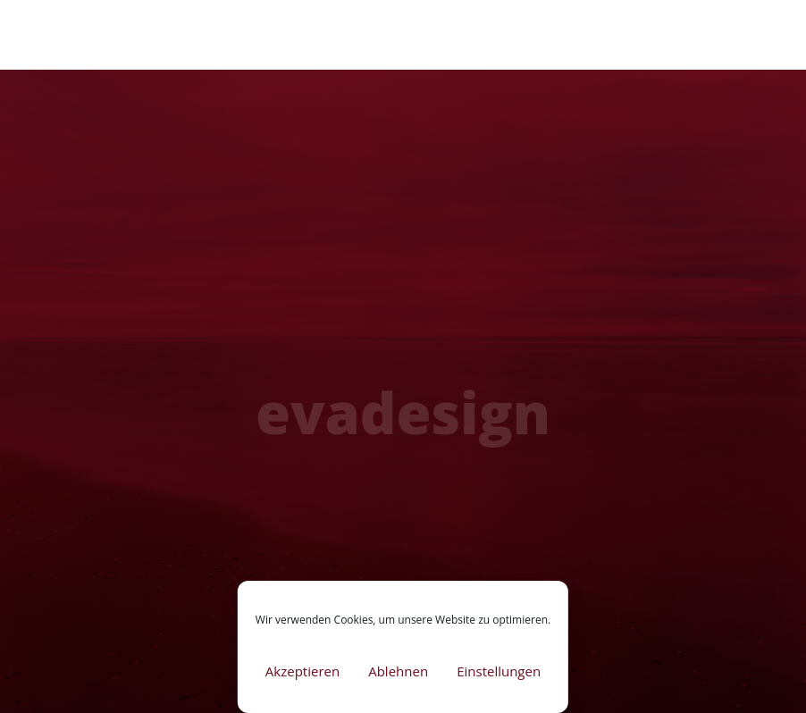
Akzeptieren (302, 671)
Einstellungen (499, 671)
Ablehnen (398, 671)
